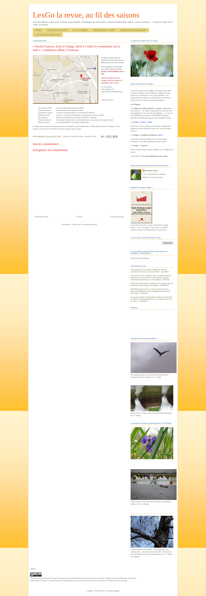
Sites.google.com (107, 89)
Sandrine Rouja (151, 171)
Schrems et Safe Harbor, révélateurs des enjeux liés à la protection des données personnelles (152, 284)
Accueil (38, 30)
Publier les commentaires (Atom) (84, 224)
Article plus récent (41, 217)
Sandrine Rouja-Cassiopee (55, 578)
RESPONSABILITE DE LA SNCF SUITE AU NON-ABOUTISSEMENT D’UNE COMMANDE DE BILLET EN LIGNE (151, 291)
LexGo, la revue (36, 578)
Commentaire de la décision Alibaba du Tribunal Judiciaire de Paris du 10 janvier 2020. (149, 271)
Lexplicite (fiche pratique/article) (133, 30)
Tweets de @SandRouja (140, 258)
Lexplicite (144, 146)
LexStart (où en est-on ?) (57, 30)
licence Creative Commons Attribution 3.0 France (117, 578)
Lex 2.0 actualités (80, 30)
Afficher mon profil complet (152, 177)
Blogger (117, 591)
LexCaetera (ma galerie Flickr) (47, 35)
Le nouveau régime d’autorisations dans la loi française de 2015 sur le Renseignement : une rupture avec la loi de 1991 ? (151, 299)
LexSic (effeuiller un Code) (104, 30)
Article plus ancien (117, 217)
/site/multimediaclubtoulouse (111, 92)
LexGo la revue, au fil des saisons (86, 15)
